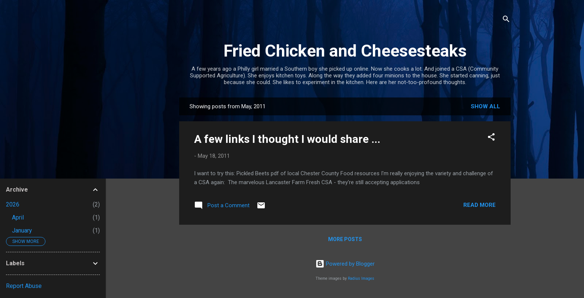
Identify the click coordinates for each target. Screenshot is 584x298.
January (22, 230)
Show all (485, 106)
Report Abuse (24, 285)
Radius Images (361, 278)
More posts (345, 239)
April (18, 217)
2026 (12, 204)
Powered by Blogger (345, 263)
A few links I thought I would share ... (287, 138)
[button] (491, 138)
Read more (479, 205)
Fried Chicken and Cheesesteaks (345, 51)
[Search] (506, 20)
